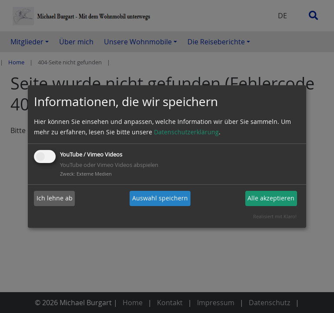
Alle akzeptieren (270, 198)
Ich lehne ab (55, 198)
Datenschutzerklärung (186, 132)
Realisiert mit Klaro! (275, 216)
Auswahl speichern (160, 198)
